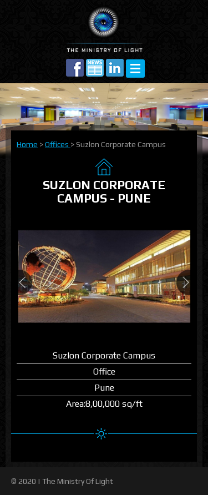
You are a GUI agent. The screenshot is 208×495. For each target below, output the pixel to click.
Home (27, 144)
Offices (57, 144)
